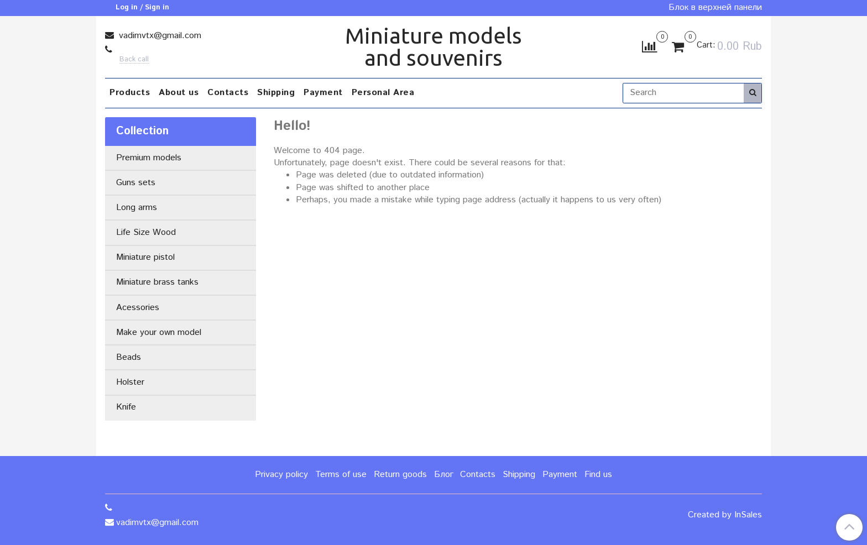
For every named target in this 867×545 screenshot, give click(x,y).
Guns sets (135, 182)
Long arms (136, 207)
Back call (134, 60)
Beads (128, 357)
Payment (323, 92)
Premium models (148, 157)
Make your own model (158, 332)
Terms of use (341, 474)
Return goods (400, 474)
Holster (130, 382)
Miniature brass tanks (157, 282)
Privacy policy (281, 474)
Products (129, 92)
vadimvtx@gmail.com (158, 35)
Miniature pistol (145, 257)
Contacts (227, 92)
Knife (126, 407)
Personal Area (383, 92)
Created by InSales (725, 515)
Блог (443, 474)
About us (179, 92)
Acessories (137, 307)
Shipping (276, 92)
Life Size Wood (146, 232)
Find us (598, 474)
